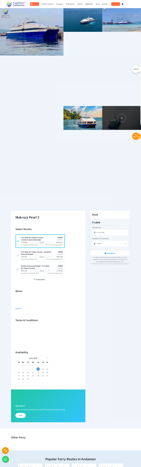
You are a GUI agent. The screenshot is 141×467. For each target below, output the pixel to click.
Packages (59, 4)
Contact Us (115, 4)
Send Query (110, 253)
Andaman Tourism (48, 4)
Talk (20, 415)
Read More (18, 308)
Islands (80, 4)
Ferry (98, 4)
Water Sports (70, 4)
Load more (40, 279)
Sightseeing (89, 4)
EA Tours (34, 4)
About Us (105, 4)
